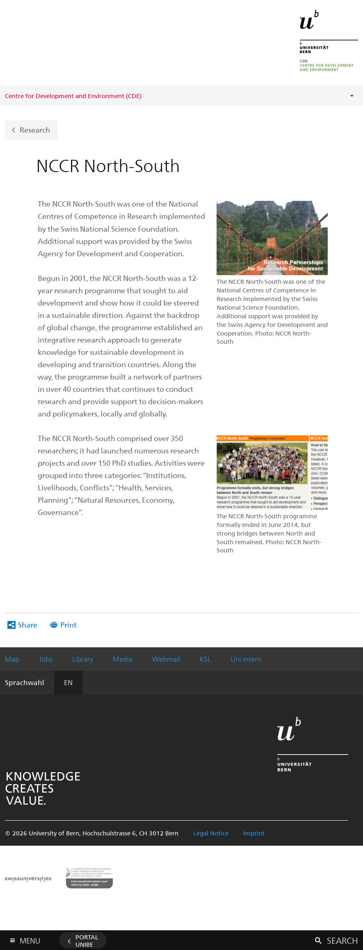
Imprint (254, 833)
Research (35, 129)
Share (27, 624)
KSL (205, 658)
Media (122, 658)
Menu (30, 938)
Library (82, 658)
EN (68, 682)
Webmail (166, 658)
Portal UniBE (86, 940)
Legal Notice (210, 833)
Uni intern (246, 658)
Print (68, 624)
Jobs (46, 658)
